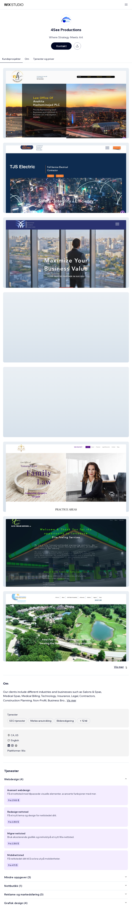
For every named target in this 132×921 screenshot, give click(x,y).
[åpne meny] (126, 4)
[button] (66, 103)
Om (27, 58)
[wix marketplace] (13, 5)
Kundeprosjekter (11, 58)
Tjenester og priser (43, 58)
